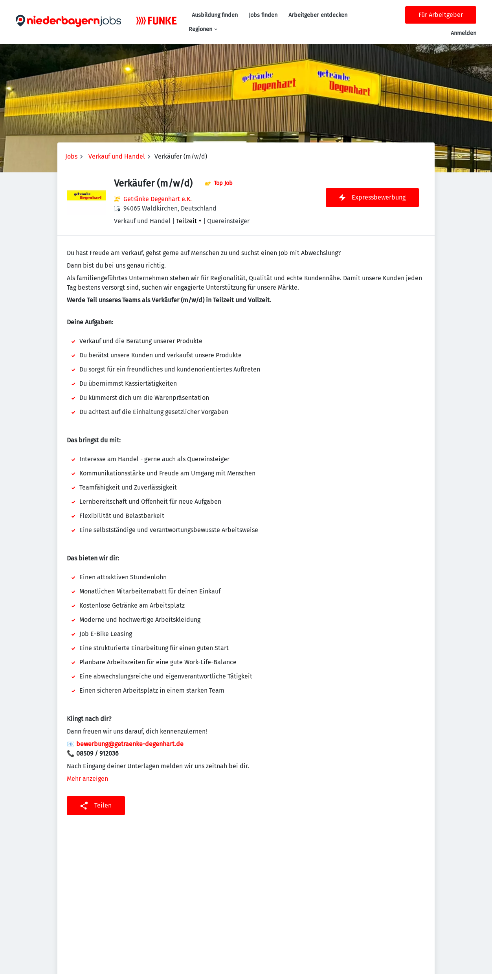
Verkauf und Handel (116, 156)
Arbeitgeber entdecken (317, 15)
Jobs (71, 156)
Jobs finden (263, 15)
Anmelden (463, 33)
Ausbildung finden (215, 15)
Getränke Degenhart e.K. (157, 199)
